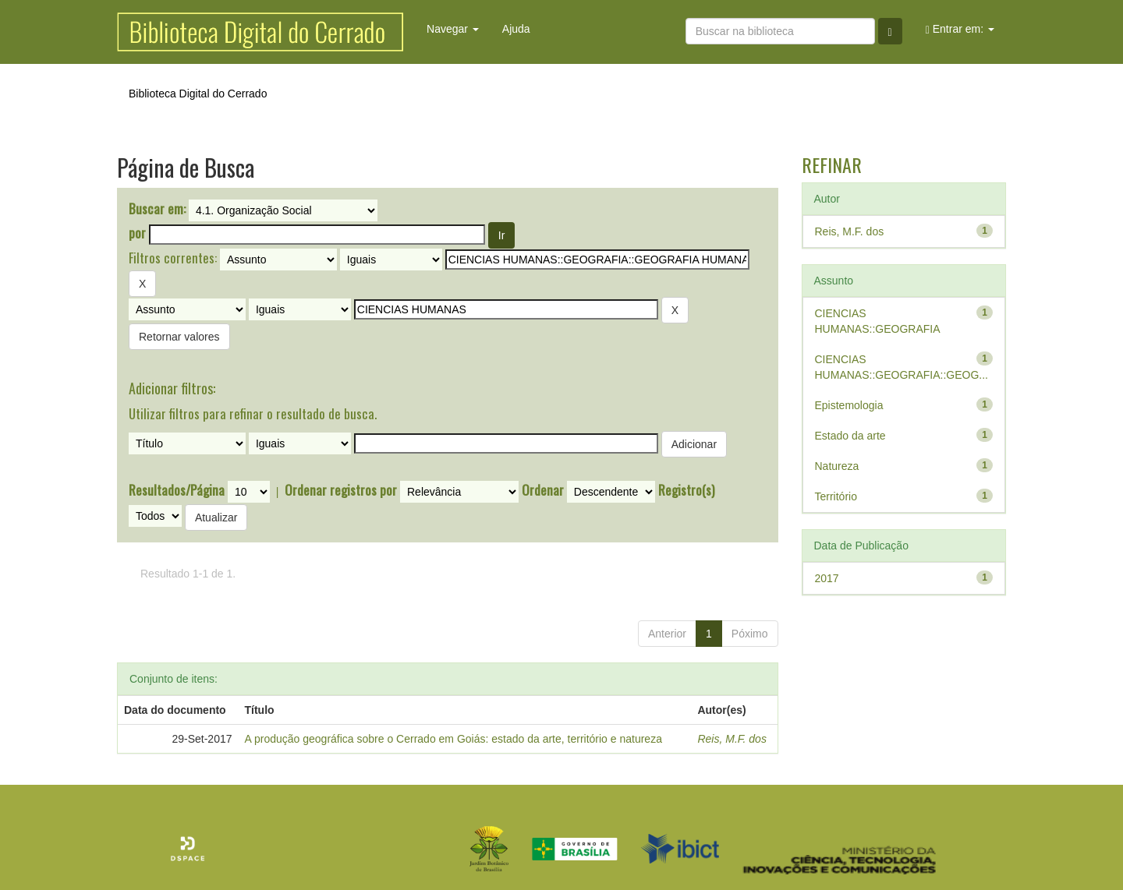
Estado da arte (850, 435)
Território (836, 496)
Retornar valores (179, 336)
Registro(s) (686, 490)
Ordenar (543, 490)
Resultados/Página (177, 490)
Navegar (453, 29)
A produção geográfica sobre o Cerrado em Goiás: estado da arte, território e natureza (453, 739)
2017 (827, 578)
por (137, 233)
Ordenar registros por (341, 490)
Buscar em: (157, 209)
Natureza (837, 466)
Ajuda (516, 29)
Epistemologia (849, 405)
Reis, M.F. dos (731, 739)
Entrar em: (960, 29)
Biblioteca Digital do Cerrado (198, 93)
